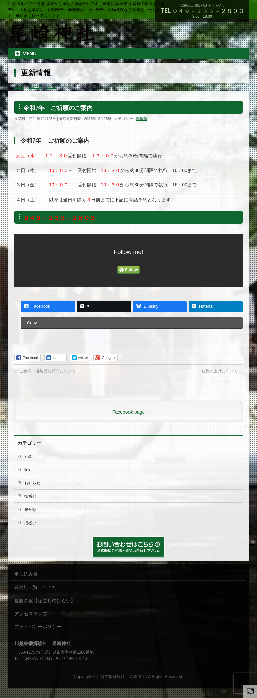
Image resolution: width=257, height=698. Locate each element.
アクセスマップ (30, 613)
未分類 (30, 509)
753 (27, 456)
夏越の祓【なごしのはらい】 (44, 600)
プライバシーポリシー (37, 626)
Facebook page (128, 412)
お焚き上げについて (222, 371)
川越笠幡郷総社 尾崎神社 (121, 676)
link (27, 470)
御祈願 (141, 119)
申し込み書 (26, 574)
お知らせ (32, 483)
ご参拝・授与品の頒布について (45, 371)
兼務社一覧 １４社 (35, 587)
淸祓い (30, 523)
